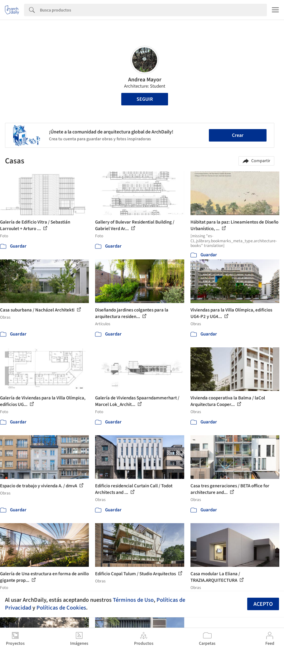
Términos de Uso (133, 600)
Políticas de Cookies (61, 608)
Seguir (145, 99)
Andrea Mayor (144, 80)
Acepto (263, 604)
